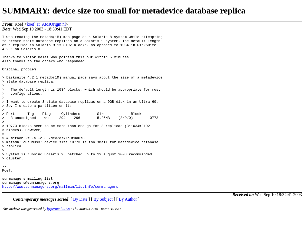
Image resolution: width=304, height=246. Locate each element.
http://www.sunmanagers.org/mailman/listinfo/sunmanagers (60, 217)
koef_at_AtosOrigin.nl (46, 24)
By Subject (103, 230)
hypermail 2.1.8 (58, 239)
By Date (80, 230)
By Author (128, 230)
